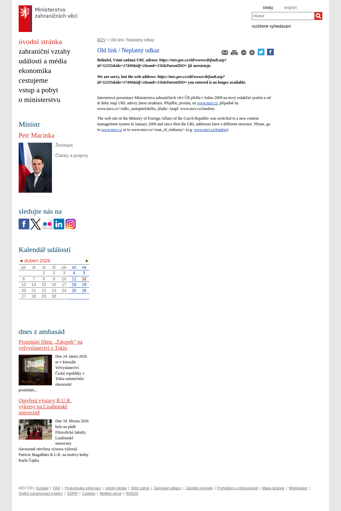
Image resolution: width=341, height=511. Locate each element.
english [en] (290, 7)
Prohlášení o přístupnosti (237, 488)
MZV (101, 40)
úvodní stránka (40, 41)
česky (268, 7)
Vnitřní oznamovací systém (41, 493)
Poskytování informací (83, 488)
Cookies (89, 493)
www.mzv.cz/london (210, 129)
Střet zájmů (140, 488)
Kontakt (42, 488)
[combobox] (283, 16)
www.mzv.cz (207, 103)
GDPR (72, 493)
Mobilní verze (111, 493)
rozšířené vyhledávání (271, 26)
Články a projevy (71, 155)
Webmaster (298, 488)
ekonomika (35, 70)
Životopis (64, 145)
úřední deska (116, 488)
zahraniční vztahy (45, 51)
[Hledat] (318, 16)
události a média (43, 61)
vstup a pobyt (38, 90)
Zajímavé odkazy (167, 488)
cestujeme (33, 80)
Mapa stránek (273, 488)
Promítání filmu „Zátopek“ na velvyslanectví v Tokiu (51, 345)
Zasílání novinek (199, 488)
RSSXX (132, 493)
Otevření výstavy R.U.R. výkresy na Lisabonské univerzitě (45, 406)
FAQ (56, 488)
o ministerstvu (39, 99)
